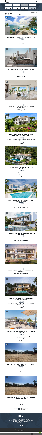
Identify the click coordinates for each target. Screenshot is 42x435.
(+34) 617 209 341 (24, 426)
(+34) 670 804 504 (18, 426)
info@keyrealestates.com (17, 425)
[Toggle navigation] (36, 1)
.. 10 (24, 412)
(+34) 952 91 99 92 (25, 425)
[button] (6, 25)
